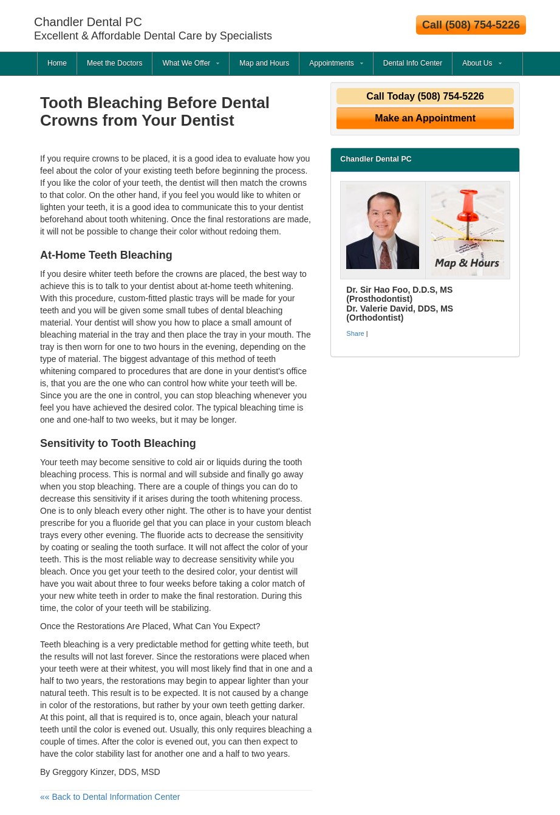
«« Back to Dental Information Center (110, 797)
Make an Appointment (425, 118)
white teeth (271, 644)
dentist (161, 286)
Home (57, 63)
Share (355, 333)
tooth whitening (137, 219)
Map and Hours (264, 63)
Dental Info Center (412, 63)
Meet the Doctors (114, 63)
